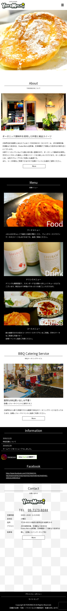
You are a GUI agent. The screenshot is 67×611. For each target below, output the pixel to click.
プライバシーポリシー (33, 594)
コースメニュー (33, 328)
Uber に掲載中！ (27, 457)
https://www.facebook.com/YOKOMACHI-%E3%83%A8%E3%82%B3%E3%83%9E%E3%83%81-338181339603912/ (27, 475)
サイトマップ (34, 599)
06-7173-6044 (38, 510)
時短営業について (9, 441)
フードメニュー (33, 230)
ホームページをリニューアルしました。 (18, 449)
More (34, 166)
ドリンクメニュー (33, 279)
